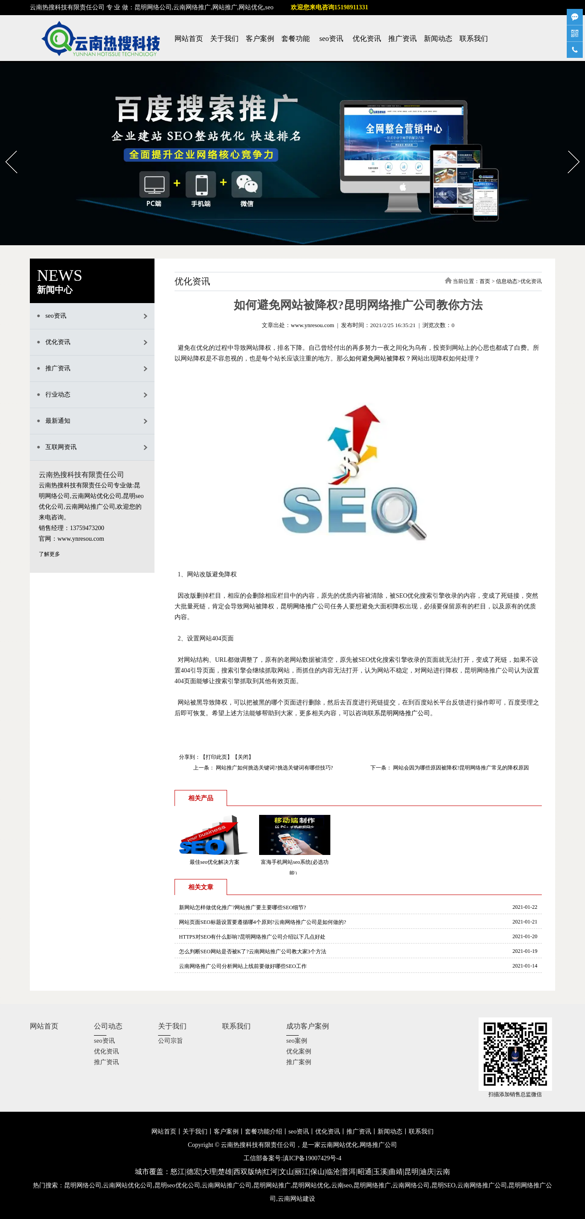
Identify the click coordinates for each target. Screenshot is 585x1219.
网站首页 (189, 38)
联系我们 (473, 38)
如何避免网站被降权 (377, 358)
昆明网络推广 (299, 606)
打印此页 (216, 757)
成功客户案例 (307, 1026)
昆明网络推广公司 (405, 713)
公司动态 (108, 1026)
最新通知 (57, 420)
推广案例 (298, 1062)
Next (568, 148)
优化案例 (298, 1051)
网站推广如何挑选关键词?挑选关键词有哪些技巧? (274, 768)
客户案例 (260, 38)
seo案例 (296, 1040)
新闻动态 (438, 38)
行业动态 (57, 394)
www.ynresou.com (312, 325)
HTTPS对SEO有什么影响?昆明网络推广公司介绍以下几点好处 (252, 937)
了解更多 (49, 554)
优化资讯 (367, 38)
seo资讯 (331, 38)
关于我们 (224, 38)
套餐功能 (295, 38)
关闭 (243, 757)
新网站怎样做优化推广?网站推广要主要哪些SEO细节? (242, 907)
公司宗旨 (170, 1040)
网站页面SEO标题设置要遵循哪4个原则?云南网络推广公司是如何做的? (262, 922)
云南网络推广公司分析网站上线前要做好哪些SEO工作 (243, 966)
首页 (484, 281)
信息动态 (506, 281)
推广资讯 (402, 38)
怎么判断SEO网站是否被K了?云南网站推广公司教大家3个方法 (252, 951)
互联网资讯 (61, 447)
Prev (5, 148)
